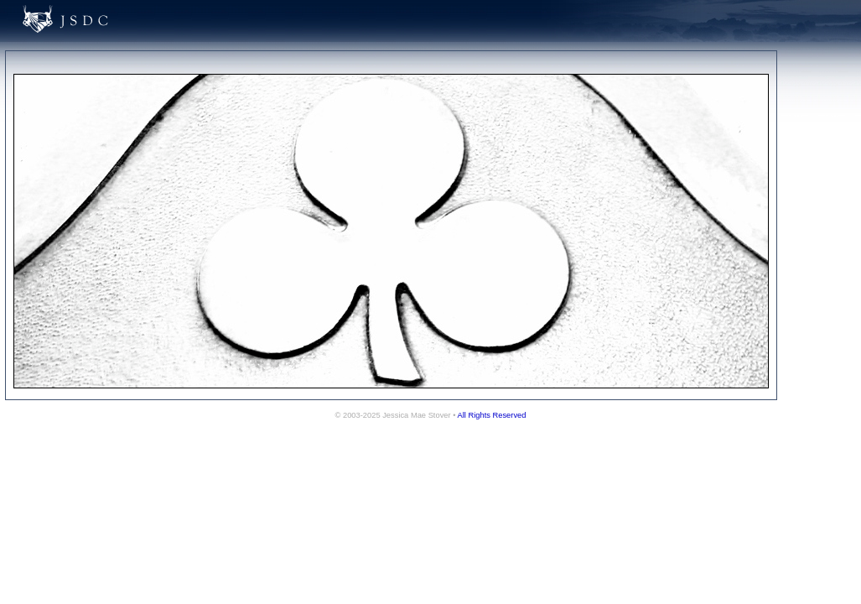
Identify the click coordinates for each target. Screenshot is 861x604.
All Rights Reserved (492, 415)
